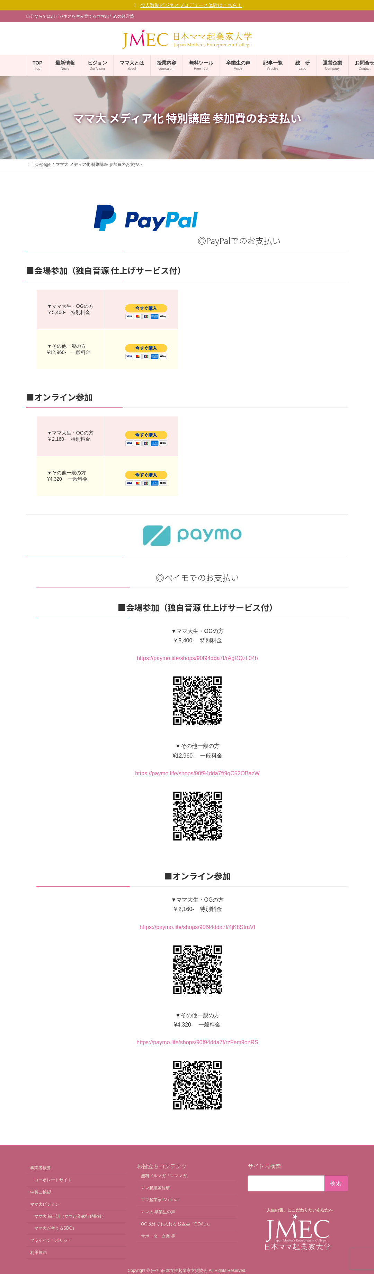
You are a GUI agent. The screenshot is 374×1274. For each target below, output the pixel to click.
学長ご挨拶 (40, 1192)
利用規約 (38, 1252)
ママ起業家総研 (155, 1187)
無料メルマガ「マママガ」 (166, 1175)
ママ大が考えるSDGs (54, 1228)
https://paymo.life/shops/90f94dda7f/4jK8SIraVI (197, 927)
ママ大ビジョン (44, 1204)
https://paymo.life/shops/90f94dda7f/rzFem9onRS (197, 1042)
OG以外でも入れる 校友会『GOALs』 (176, 1224)
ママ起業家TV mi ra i (160, 1199)
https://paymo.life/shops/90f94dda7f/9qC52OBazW (197, 773)
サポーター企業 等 (158, 1235)
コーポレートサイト (53, 1180)
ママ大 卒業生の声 (158, 1211)
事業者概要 (40, 1167)
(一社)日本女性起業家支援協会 (179, 1270)
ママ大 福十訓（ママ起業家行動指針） (70, 1216)
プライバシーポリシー (51, 1240)
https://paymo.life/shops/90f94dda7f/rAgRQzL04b (197, 658)
